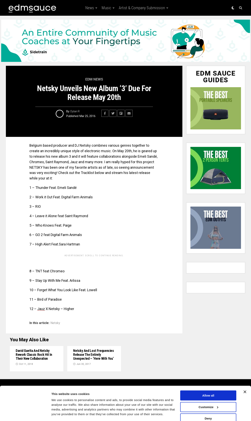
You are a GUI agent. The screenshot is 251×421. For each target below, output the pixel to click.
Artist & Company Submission (142, 7)
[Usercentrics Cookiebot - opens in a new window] (25, 413)
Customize (208, 395)
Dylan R (75, 111)
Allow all (208, 383)
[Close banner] (245, 380)
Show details (60, 413)
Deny (208, 406)
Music (106, 7)
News (89, 7)
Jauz (41, 309)
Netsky (55, 323)
